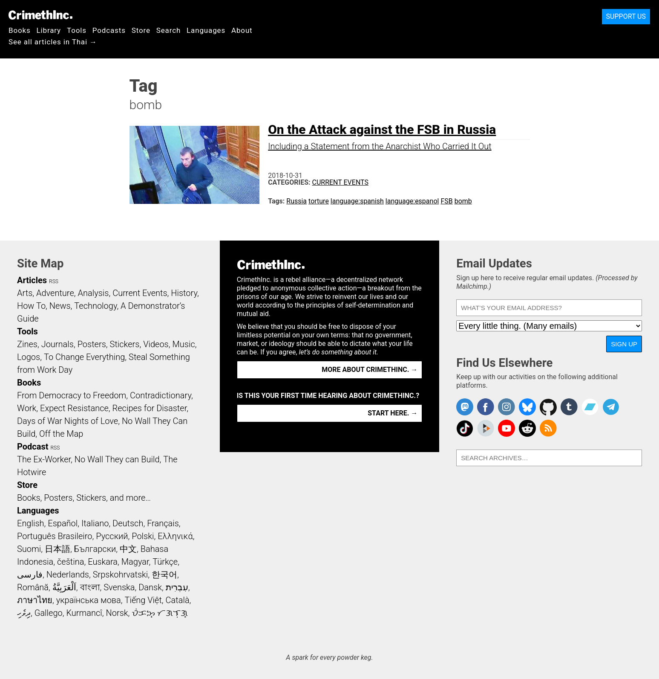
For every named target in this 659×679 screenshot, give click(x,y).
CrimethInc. (40, 15)
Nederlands (67, 574)
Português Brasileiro (54, 536)
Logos (28, 357)
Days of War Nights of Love (67, 421)
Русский (112, 536)
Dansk (150, 587)
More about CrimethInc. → (369, 370)
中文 (128, 549)
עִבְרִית (177, 587)
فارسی (30, 574)
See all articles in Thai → (53, 42)
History (184, 293)
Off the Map (61, 434)
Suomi (29, 549)
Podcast (32, 446)
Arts (24, 293)
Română (33, 587)
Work (26, 408)
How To (31, 306)
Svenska (119, 587)
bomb (463, 201)
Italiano (95, 523)
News (60, 306)
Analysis (93, 293)
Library (49, 30)
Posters (92, 344)
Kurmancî (84, 613)
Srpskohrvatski (120, 574)
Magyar (135, 562)
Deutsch (127, 523)
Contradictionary (160, 395)
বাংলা (90, 587)
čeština (70, 562)
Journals (57, 344)
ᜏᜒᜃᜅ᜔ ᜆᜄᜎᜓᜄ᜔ (160, 613)
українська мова (88, 600)
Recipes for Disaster (149, 408)
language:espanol (412, 201)
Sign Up (624, 344)
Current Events (340, 182)
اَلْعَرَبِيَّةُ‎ (64, 587)
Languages (206, 30)
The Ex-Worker (44, 459)
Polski (143, 536)
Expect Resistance (74, 408)
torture (318, 201)
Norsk (117, 613)
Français (163, 523)
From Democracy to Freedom (71, 395)
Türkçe (165, 562)
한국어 (164, 574)
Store (141, 30)
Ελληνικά (175, 536)
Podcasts (109, 30)
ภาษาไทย (34, 600)
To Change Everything (84, 357)
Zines (27, 344)
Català (178, 600)
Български (95, 549)
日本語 (57, 549)
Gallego (49, 613)
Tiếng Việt (142, 600)
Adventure (55, 293)
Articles (32, 280)
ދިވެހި (24, 613)
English (30, 523)
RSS (53, 281)
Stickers (125, 344)
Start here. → (392, 413)
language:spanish (357, 201)
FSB (446, 201)
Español (63, 523)
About (242, 30)
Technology (95, 306)
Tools (76, 30)
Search (168, 30)
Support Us (626, 16)
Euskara (103, 562)
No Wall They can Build (117, 459)
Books (20, 30)
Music (183, 344)
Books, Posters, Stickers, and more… (84, 498)
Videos (156, 344)
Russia (296, 201)
